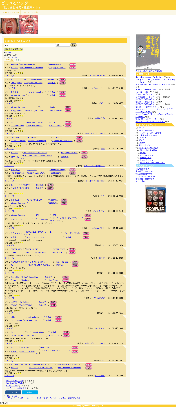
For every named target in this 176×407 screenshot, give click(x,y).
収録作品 (51, 83)
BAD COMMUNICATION (39, 265)
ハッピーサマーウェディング (152, 163)
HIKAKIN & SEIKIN (19, 365)
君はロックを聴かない (148, 148)
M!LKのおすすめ (142, 169)
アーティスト (30, 12)
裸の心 (143, 153)
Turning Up (25, 185)
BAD (37, 215)
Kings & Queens (27, 64)
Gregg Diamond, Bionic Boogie (24, 110)
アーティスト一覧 (21, 398)
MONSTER (44, 347)
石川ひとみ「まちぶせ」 (146, 94)
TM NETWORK (17, 336)
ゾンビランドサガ (71, 233)
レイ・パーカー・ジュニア (22, 219)
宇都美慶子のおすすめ (145, 179)
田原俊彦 (14, 92)
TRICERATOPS (17, 249)
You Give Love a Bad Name (31, 68)
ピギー (102, 103)
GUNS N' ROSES (18, 141)
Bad (28, 95)
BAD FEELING (26, 305)
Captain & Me (55, 126)
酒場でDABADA (27, 352)
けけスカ (143, 138)
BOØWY (14, 305)
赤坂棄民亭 (100, 118)
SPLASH (24, 347)
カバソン (44, 12)
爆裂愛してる (145, 158)
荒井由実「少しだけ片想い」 (148, 119)
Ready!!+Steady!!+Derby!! (150, 133)
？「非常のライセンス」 (146, 97)
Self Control (54, 336)
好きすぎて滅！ (145, 145)
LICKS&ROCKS (58, 249)
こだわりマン (99, 211)
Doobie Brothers (17, 126)
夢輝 (103, 149)
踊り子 (142, 140)
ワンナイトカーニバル (35, 237)
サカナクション (146, 160)
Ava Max (14, 64)
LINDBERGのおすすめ (145, 176)
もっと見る (140, 181)
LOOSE (53, 122)
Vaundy (142, 143)
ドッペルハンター (97, 76)
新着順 (18, 60)
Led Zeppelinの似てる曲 (16, 388)
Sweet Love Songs (57, 170)
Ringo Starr (15, 277)
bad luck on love (31, 317)
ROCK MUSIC (32, 249)
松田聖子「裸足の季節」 (146, 99)
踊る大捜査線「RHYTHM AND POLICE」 (153, 84)
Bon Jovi (14, 68)
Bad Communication (32, 80)
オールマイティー (147, 155)
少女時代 (14, 188)
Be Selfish (24, 302)
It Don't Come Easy (30, 277)
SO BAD (31, 137)
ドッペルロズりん (97, 228)
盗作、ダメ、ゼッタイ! (95, 133)
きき (103, 196)
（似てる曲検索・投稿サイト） (21, 7)
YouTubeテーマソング (38, 365)
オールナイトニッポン (95, 181)
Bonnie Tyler (16, 157)
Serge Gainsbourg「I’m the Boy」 (150, 77)
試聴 (73, 64)
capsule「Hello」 (143, 92)
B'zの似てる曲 (12, 386)
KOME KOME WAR (35, 200)
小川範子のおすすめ (144, 171)
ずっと (142, 128)
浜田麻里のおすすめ (144, 174)
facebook (13, 392)
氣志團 (13, 237)
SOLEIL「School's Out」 (146, 89)
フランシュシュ (17, 233)
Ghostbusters (41, 219)
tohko (13, 317)
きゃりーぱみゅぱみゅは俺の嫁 (149, 71)
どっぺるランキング (39, 398)
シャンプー (31, 170)
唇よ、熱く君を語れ (148, 150)
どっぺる (10, 12)
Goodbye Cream (51, 280)
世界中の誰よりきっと (148, 135)
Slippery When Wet (57, 68)
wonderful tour (62, 262)
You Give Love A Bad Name (35, 153)
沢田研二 (14, 352)
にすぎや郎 (100, 376)
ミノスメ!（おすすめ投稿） (70, 398)
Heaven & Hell (55, 64)
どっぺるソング (14, 3)
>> (16, 57)
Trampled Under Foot (33, 83)
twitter (29, 392)
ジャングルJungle (34, 92)
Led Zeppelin (16, 83)
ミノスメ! (55, 12)
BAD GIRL (24, 188)
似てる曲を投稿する (13, 49)
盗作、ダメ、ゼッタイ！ (94, 166)
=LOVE (14, 302)
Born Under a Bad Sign (36, 252)
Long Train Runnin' (34, 126)
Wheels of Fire (57, 252)
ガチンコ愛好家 (98, 298)
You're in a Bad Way (35, 173)
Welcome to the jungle (37, 141)
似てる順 (9, 60)
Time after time (30, 320)
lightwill (85, 406)
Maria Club (30, 336)
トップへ (8, 398)
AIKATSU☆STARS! (19, 262)
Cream (42, 110)
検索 (73, 45)
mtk (103, 361)
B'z (12, 80)
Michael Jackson (18, 95)
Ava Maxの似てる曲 (14, 381)
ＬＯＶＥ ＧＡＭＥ (37, 262)
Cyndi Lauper (16, 320)
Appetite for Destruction (62, 141)
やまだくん (100, 328)
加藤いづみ (15, 170)
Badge (25, 280)
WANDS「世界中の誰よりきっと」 (150, 122)
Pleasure (51, 80)
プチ (9, 52)
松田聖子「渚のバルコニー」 (148, 107)
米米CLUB (15, 200)
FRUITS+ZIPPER (146, 130)
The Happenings (18, 173)
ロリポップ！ (97, 406)
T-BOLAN (15, 137)
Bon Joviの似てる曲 (14, 383)
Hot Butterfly (55, 110)
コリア (102, 258)
